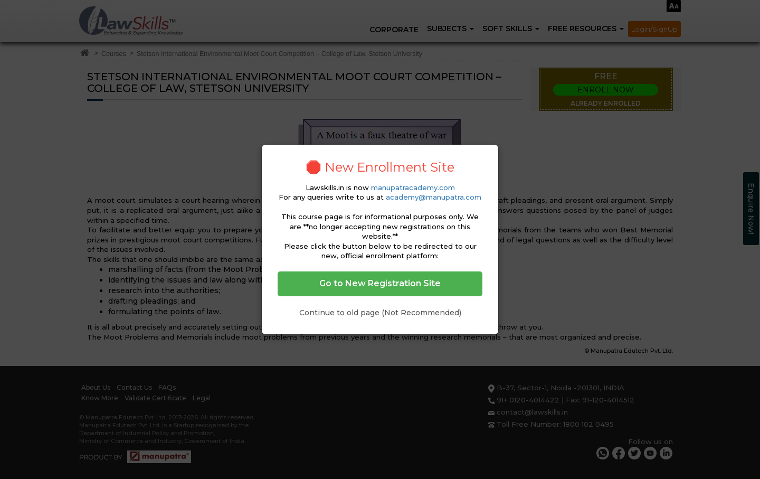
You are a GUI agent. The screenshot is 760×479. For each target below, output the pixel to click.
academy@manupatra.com (433, 197)
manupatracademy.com (413, 187)
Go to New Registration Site (380, 283)
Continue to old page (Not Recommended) (380, 312)
